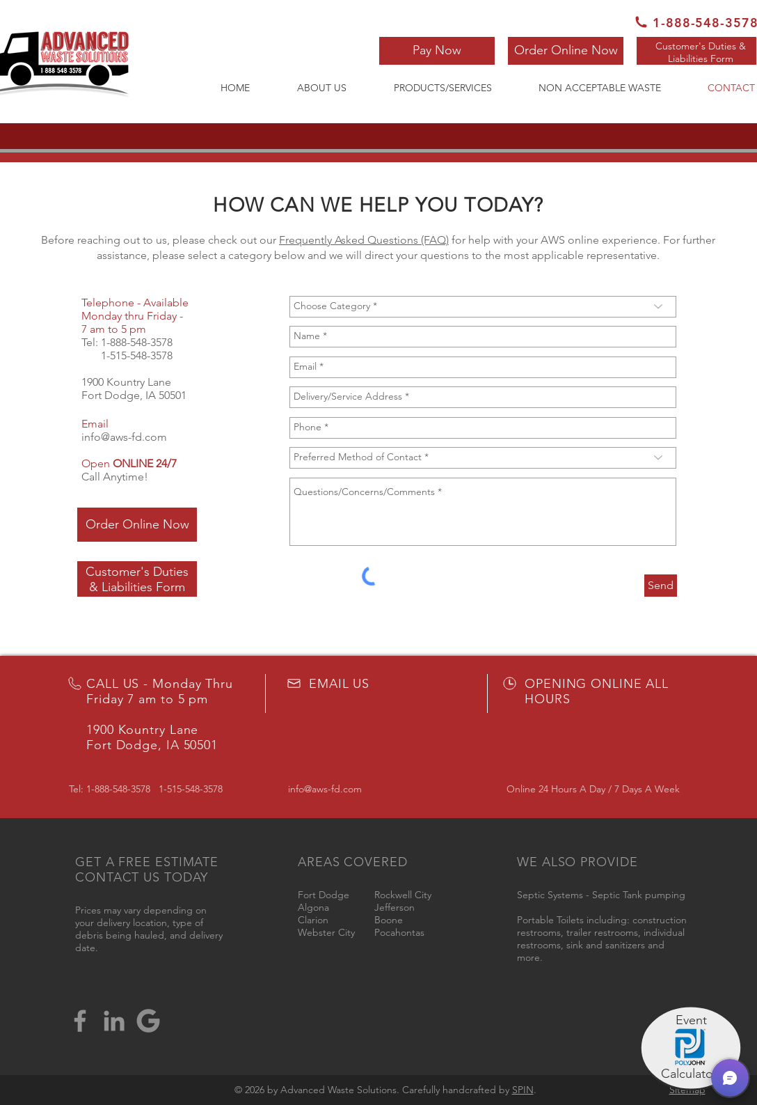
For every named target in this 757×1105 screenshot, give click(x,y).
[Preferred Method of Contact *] (482, 458)
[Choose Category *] (482, 307)
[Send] (660, 585)
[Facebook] (80, 1020)
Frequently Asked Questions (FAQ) (364, 239)
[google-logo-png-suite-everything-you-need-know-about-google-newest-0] (148, 1020)
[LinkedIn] (114, 1020)
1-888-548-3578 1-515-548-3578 (127, 349)
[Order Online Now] (565, 51)
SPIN (523, 1089)
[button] (437, 51)
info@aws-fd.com (124, 437)
